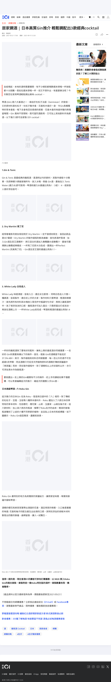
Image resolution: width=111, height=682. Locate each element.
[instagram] (93, 667)
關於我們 (13, 674)
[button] (97, 34)
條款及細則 (78, 674)
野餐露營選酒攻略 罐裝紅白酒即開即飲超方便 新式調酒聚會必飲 (32, 613)
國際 (63, 17)
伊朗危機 (36, 17)
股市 (74, 17)
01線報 (4, 674)
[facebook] (88, 667)
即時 (51, 17)
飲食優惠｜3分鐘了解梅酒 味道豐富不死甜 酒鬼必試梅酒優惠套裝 (33, 619)
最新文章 (82, 44)
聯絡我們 (58, 674)
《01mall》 (48, 602)
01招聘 (22, 674)
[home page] (5, 17)
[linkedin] (102, 667)
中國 (68, 17)
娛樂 (18, 17)
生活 (4, 23)
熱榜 (57, 17)
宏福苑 (44, 17)
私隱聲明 (67, 674)
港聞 (13, 17)
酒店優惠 (26, 17)
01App (39, 674)
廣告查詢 (31, 674)
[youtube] (98, 667)
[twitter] (107, 667)
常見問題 (48, 674)
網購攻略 (12, 23)
